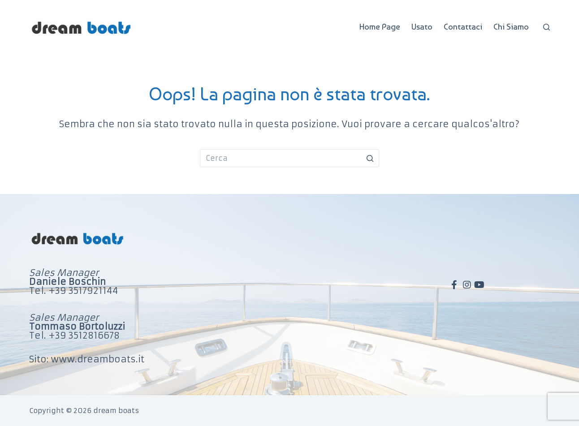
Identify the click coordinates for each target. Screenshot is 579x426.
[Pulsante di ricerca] (370, 158)
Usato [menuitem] (421, 27)
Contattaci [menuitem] (463, 27)
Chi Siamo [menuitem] (511, 27)
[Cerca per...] (289, 158)
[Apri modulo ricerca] (546, 27)
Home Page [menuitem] (379, 27)
